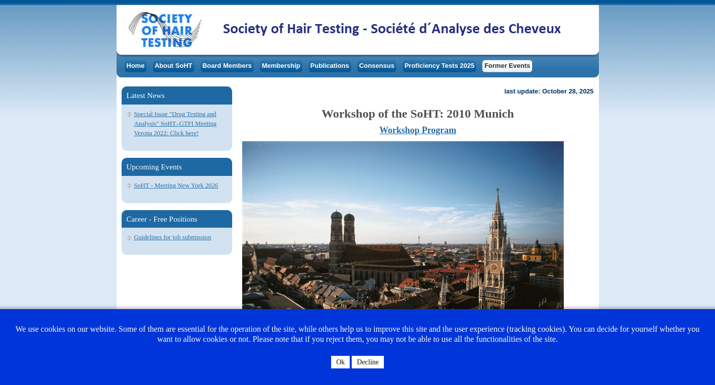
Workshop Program (417, 130)
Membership (281, 65)
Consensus (376, 65)
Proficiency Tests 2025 (439, 65)
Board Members (227, 65)
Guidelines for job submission (173, 237)
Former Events (507, 65)
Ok (340, 362)
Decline (368, 362)
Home (136, 65)
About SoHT (173, 65)
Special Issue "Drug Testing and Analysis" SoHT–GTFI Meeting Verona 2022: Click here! (175, 124)
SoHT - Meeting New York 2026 (176, 185)
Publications (330, 65)
